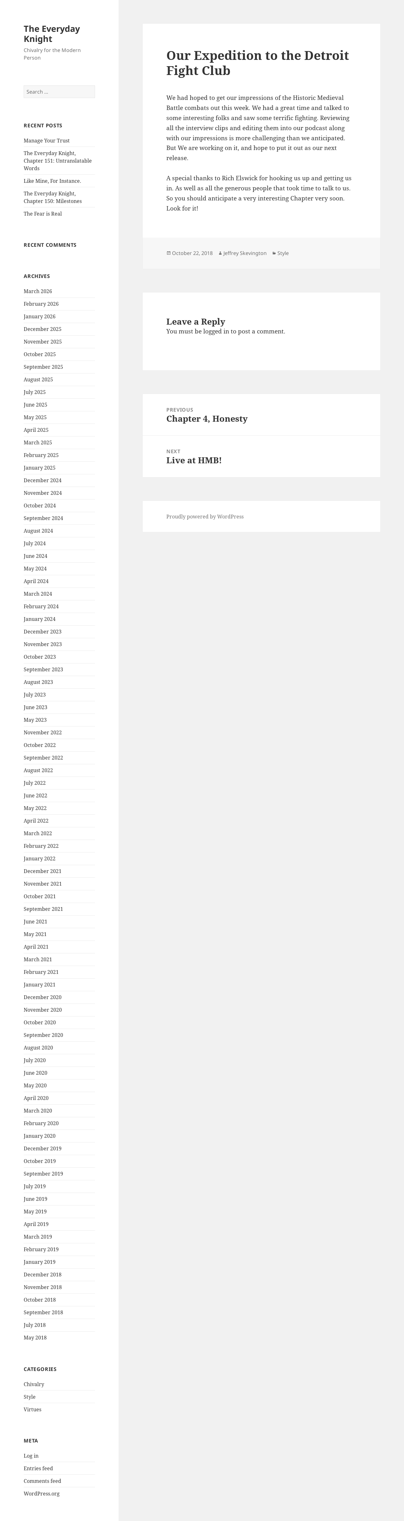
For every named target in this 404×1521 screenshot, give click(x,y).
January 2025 (40, 467)
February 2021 (41, 972)
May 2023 (35, 719)
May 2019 (35, 1211)
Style (30, 1396)
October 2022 (40, 745)
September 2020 (43, 1035)
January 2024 (40, 619)
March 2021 (38, 959)
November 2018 (43, 1287)
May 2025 (35, 417)
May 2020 (35, 1085)
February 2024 (41, 606)
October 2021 (40, 896)
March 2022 (38, 833)
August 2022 (38, 770)
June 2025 (35, 404)
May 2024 (35, 568)
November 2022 (43, 732)
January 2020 (40, 1135)
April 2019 (36, 1224)
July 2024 (35, 543)
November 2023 (43, 644)
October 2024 (40, 505)
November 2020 (43, 1009)
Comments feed (42, 1481)
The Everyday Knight (52, 33)
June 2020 (35, 1072)
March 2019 (38, 1236)
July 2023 (35, 694)
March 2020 (38, 1110)
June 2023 (35, 707)
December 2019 (43, 1148)
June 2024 (35, 555)
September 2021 (43, 908)
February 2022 (41, 845)
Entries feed (38, 1468)
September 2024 (43, 518)
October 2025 (40, 354)
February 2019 (41, 1249)
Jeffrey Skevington (245, 253)
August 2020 (38, 1047)
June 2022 (35, 795)
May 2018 (35, 1337)
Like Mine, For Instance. (52, 180)
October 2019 (40, 1161)
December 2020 (43, 997)
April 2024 (36, 581)
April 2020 (36, 1098)
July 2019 (35, 1186)
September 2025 (43, 366)
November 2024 (43, 492)
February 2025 (41, 455)
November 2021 (43, 883)
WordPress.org (42, 1493)
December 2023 (43, 631)
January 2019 (40, 1261)
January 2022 (40, 858)
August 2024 (38, 530)
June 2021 (35, 921)
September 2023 (43, 669)
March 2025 (38, 442)
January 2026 (40, 316)
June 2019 (35, 1198)
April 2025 (36, 429)
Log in (31, 1455)
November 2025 (43, 341)
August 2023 (38, 682)
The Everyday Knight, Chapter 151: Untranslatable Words (58, 161)
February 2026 (41, 303)
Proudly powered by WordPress (205, 516)
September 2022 (43, 757)
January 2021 (40, 984)
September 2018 (43, 1312)
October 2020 (40, 1022)
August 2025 (38, 379)
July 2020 (35, 1060)
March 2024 (38, 593)
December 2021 (43, 871)
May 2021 (35, 934)
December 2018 (43, 1274)
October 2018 (40, 1299)
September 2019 (43, 1173)
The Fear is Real (43, 213)
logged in (216, 331)
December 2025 (43, 329)
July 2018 (35, 1324)
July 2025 (35, 392)
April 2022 (36, 820)
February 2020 (41, 1123)
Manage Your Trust (47, 140)
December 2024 (43, 480)
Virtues (32, 1409)
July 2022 (35, 782)
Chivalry (34, 1384)
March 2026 (38, 291)
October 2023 (40, 656)
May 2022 (35, 808)
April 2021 (36, 946)
